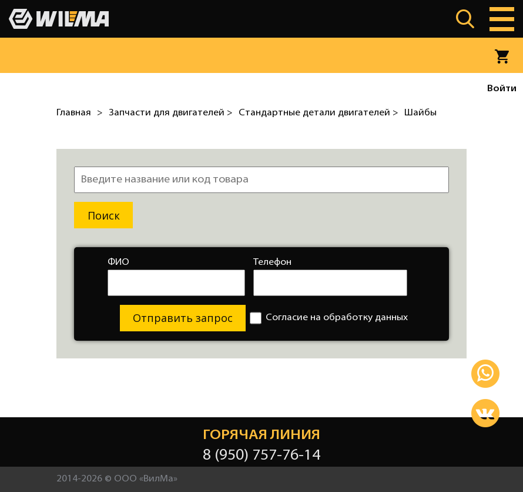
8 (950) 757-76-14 (261, 455)
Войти (502, 89)
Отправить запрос (183, 318)
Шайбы (420, 113)
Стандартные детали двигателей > (318, 113)
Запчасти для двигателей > (171, 113)
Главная (73, 113)
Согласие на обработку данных (329, 318)
